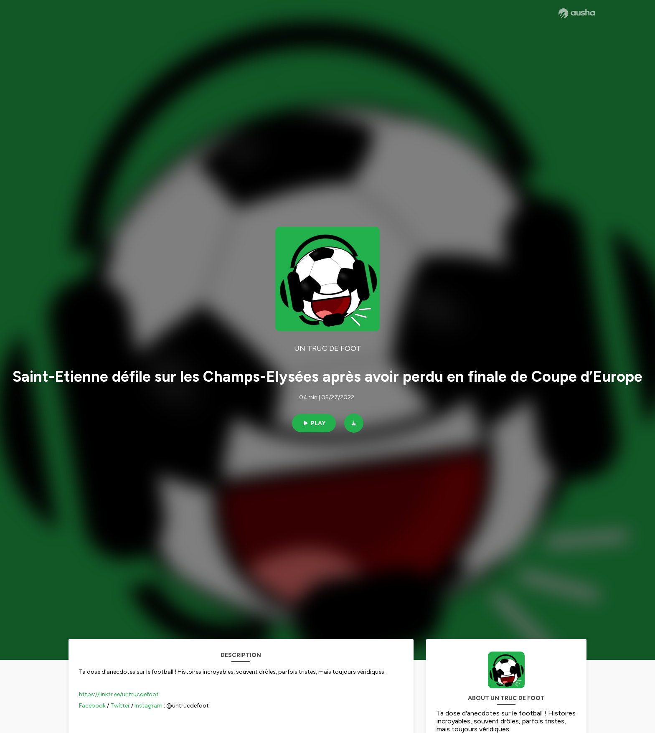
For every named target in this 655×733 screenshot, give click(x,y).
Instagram (148, 705)
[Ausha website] (577, 13)
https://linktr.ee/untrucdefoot (119, 694)
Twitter (120, 705)
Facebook (92, 705)
